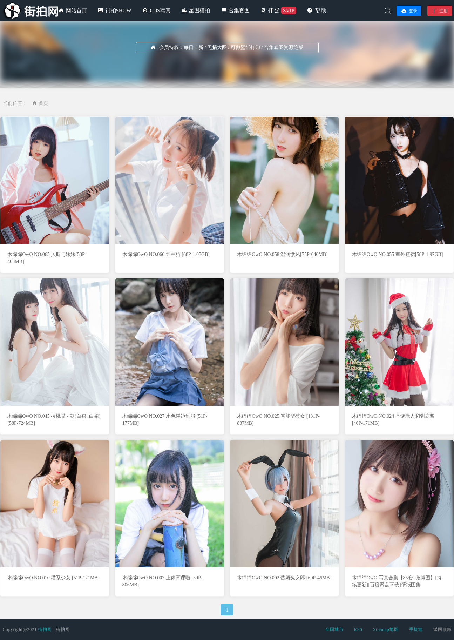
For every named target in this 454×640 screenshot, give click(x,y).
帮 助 (321, 10)
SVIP (288, 10)
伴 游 (274, 10)
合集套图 (239, 10)
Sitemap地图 (385, 629)
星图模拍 (199, 10)
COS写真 (160, 10)
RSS (358, 629)
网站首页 (76, 10)
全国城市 (334, 629)
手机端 (416, 629)
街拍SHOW (118, 10)
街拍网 (45, 629)
